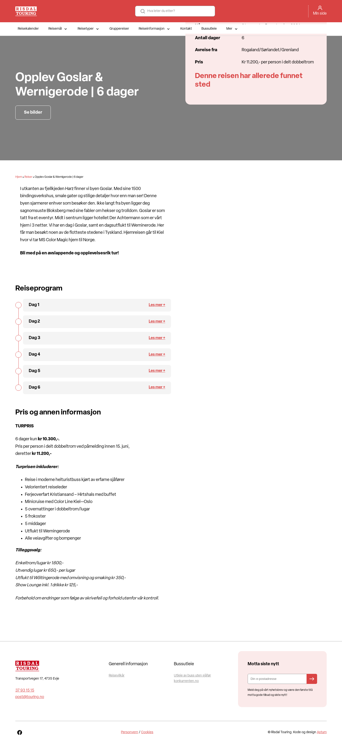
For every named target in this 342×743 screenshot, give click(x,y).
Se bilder (33, 112)
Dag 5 (34, 371)
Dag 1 (34, 305)
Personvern (129, 732)
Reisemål (58, 29)
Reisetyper (89, 29)
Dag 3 (34, 338)
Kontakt (186, 29)
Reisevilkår (117, 675)
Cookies (147, 732)
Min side (320, 14)
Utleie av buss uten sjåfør (192, 675)
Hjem (18, 177)
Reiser (28, 177)
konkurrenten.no (186, 681)
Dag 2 (34, 321)
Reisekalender (28, 29)
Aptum (322, 732)
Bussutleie (209, 29)
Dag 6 (34, 387)
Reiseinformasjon (155, 29)
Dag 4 (34, 354)
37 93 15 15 (24, 691)
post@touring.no (29, 697)
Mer (232, 29)
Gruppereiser (119, 29)
